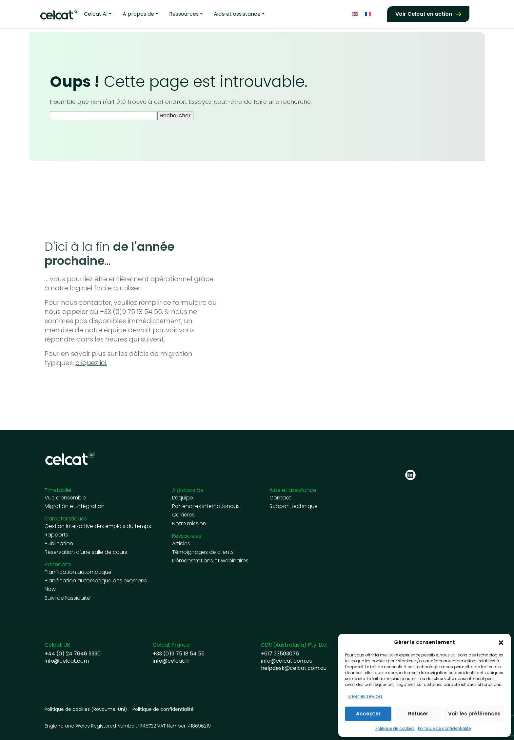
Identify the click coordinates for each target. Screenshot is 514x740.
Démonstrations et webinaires (210, 560)
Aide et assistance (237, 13)
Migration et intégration (75, 506)
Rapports (56, 534)
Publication (59, 543)
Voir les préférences (474, 713)
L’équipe (182, 497)
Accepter (368, 713)
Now (50, 589)
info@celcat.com (67, 661)
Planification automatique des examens (96, 580)
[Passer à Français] (368, 13)
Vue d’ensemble (65, 497)
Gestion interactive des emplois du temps (98, 526)
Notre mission (189, 523)
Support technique (293, 506)
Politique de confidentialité (444, 728)
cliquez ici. (91, 362)
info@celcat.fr (171, 661)
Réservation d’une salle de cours (86, 552)
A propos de (138, 13)
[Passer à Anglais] (355, 13)
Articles (181, 543)
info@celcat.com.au (286, 661)
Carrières (183, 514)
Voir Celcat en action (423, 13)
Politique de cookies (395, 728)
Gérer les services (365, 696)
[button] (501, 642)
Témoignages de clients (203, 552)
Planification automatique (78, 572)
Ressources (184, 13)
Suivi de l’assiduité (67, 598)
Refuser (418, 713)
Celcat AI (96, 13)
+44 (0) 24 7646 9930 (73, 653)
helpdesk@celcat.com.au (293, 668)
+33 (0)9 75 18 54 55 (179, 653)
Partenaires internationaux (205, 506)
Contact (280, 497)
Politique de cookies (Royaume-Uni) (86, 709)
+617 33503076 (280, 653)
